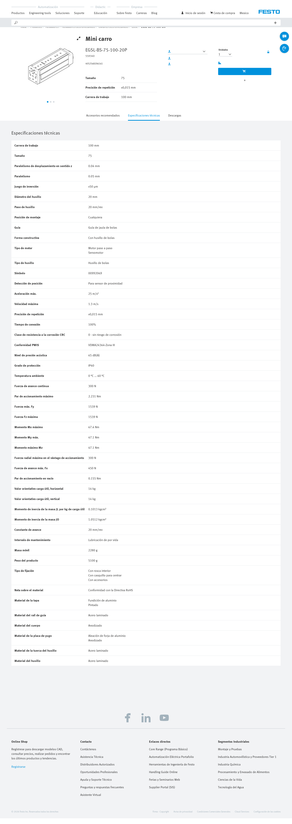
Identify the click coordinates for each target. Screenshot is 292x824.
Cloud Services (242, 817)
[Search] (146, 23)
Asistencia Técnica (91, 762)
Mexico (244, 13)
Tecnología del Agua (231, 793)
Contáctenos (88, 755)
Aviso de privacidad (183, 817)
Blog (154, 13)
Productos (17, 13)
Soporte (79, 13)
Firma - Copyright (161, 817)
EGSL (134, 32)
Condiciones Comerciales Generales (213, 817)
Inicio (24, 32)
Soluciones (62, 13)
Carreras (141, 13)
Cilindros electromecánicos (113, 32)
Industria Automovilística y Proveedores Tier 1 (247, 762)
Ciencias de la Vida (230, 785)
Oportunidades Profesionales (99, 777)
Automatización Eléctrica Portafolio (171, 762)
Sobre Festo (124, 13)
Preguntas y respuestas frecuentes (102, 793)
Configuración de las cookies (267, 817)
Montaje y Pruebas (230, 755)
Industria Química (229, 770)
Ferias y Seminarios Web (164, 785)
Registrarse (18, 772)
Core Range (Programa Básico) (168, 755)
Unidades (223, 55)
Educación (100, 13)
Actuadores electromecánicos (78, 32)
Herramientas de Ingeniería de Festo (172, 770)
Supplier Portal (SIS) (162, 793)
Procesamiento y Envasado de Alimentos (243, 777)
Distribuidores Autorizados (97, 770)
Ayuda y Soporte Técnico (96, 785)
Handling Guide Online (163, 777)
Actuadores (52, 32)
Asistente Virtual (90, 800)
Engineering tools (40, 13)
